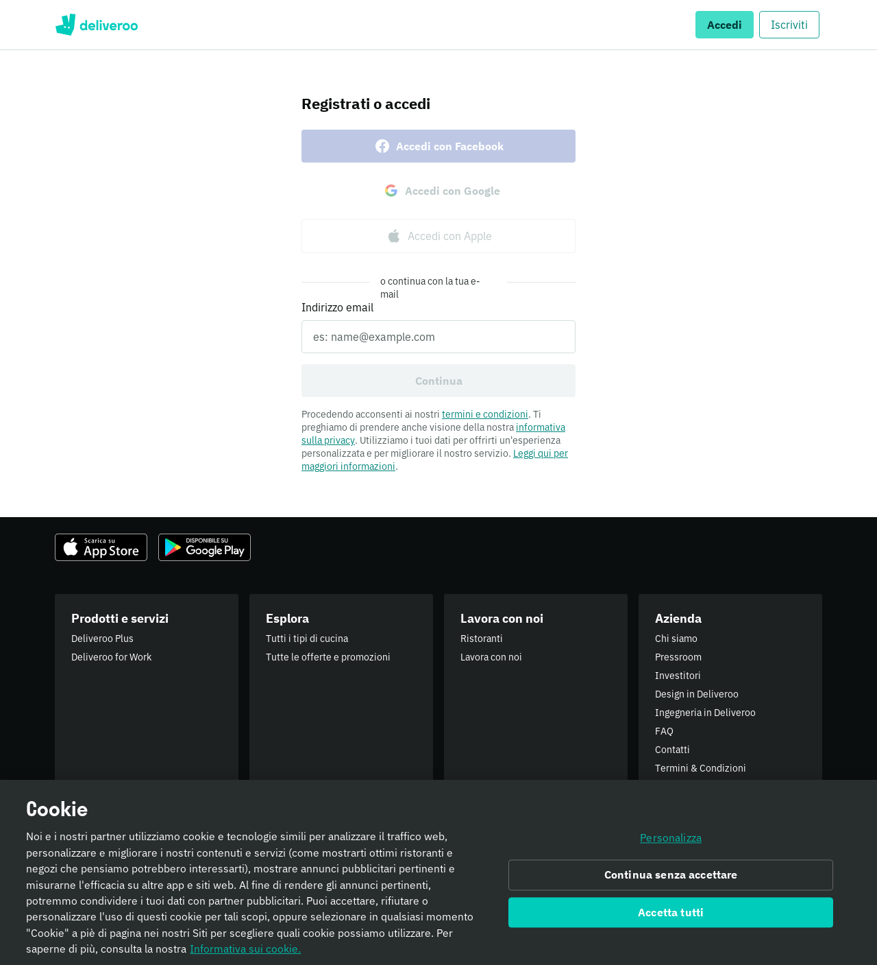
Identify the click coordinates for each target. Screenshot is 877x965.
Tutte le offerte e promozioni (328, 657)
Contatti (672, 749)
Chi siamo (676, 638)
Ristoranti (481, 638)
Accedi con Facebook (439, 146)
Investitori (678, 675)
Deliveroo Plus (102, 638)
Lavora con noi (491, 657)
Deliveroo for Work (111, 657)
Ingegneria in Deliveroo (705, 712)
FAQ (664, 731)
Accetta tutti (671, 919)
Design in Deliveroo (697, 694)
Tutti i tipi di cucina (307, 638)
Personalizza (671, 844)
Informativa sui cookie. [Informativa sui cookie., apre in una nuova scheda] (245, 955)
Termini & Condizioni (700, 768)
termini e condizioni (485, 414)
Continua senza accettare (671, 881)
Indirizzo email (337, 307)
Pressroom (678, 657)
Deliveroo (96, 25)
